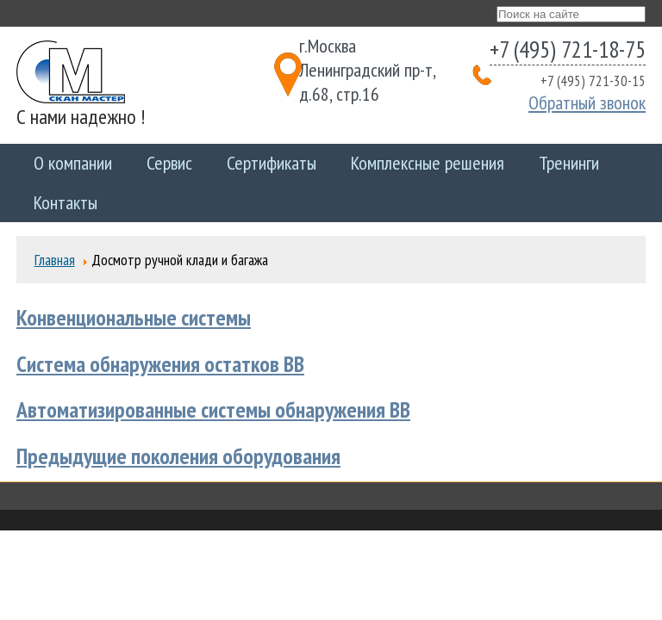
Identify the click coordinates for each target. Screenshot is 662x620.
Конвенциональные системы (133, 317)
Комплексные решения (427, 163)
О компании (73, 163)
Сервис (169, 163)
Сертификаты (271, 163)
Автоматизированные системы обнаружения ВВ (213, 409)
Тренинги (569, 163)
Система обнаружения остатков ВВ (160, 364)
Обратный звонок (587, 102)
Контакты (65, 202)
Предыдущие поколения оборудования (178, 456)
